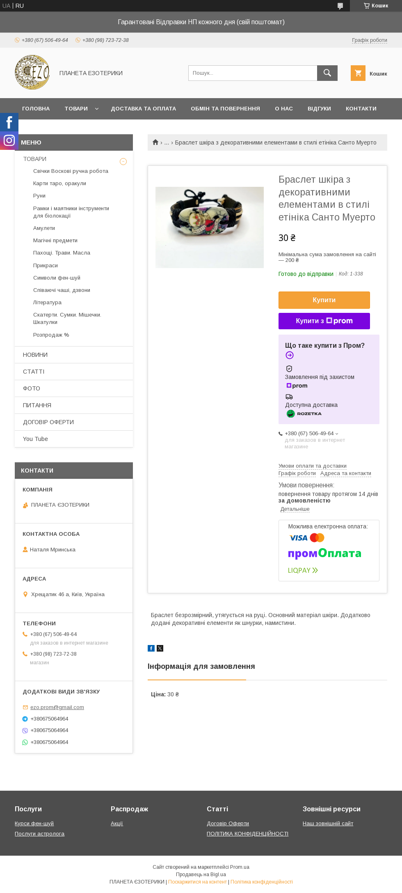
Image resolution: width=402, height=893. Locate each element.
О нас (284, 109)
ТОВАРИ (34, 159)
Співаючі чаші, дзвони (61, 290)
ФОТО (31, 388)
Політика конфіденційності (262, 882)
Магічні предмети (55, 240)
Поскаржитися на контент (197, 882)
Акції (117, 823)
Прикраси (45, 265)
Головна (36, 109)
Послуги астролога (39, 834)
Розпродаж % (51, 335)
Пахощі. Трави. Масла (61, 253)
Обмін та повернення (225, 109)
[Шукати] (327, 73)
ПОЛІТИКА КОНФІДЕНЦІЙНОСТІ (247, 834)
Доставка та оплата (143, 109)
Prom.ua (239, 867)
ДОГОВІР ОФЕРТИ (48, 422)
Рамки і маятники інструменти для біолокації (71, 212)
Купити (324, 299)
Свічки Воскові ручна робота (70, 171)
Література (47, 302)
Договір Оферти (228, 823)
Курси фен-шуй (34, 823)
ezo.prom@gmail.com (57, 707)
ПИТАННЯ (37, 405)
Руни (39, 196)
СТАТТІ (33, 371)
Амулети (44, 228)
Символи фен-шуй (56, 278)
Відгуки (319, 109)
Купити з (324, 321)
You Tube (35, 439)
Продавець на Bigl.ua (201, 874)
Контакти (361, 109)
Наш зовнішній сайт (328, 823)
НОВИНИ (35, 354)
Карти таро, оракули (59, 183)
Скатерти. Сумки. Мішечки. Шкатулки (67, 318)
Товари (76, 109)
